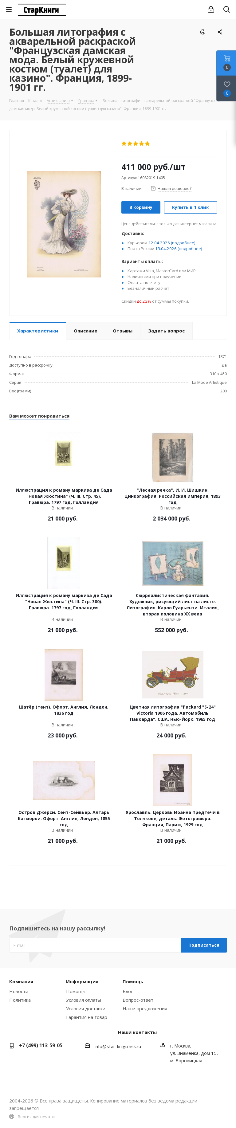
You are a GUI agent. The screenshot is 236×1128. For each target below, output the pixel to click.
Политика (20, 1000)
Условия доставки (85, 1008)
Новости (18, 991)
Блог (128, 991)
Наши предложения (145, 1008)
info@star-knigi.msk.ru (118, 1046)
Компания (21, 981)
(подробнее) (183, 243)
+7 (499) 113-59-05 (40, 1045)
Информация (82, 981)
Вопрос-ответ (138, 1000)
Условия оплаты (83, 1000)
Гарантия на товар (86, 1017)
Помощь (75, 991)
